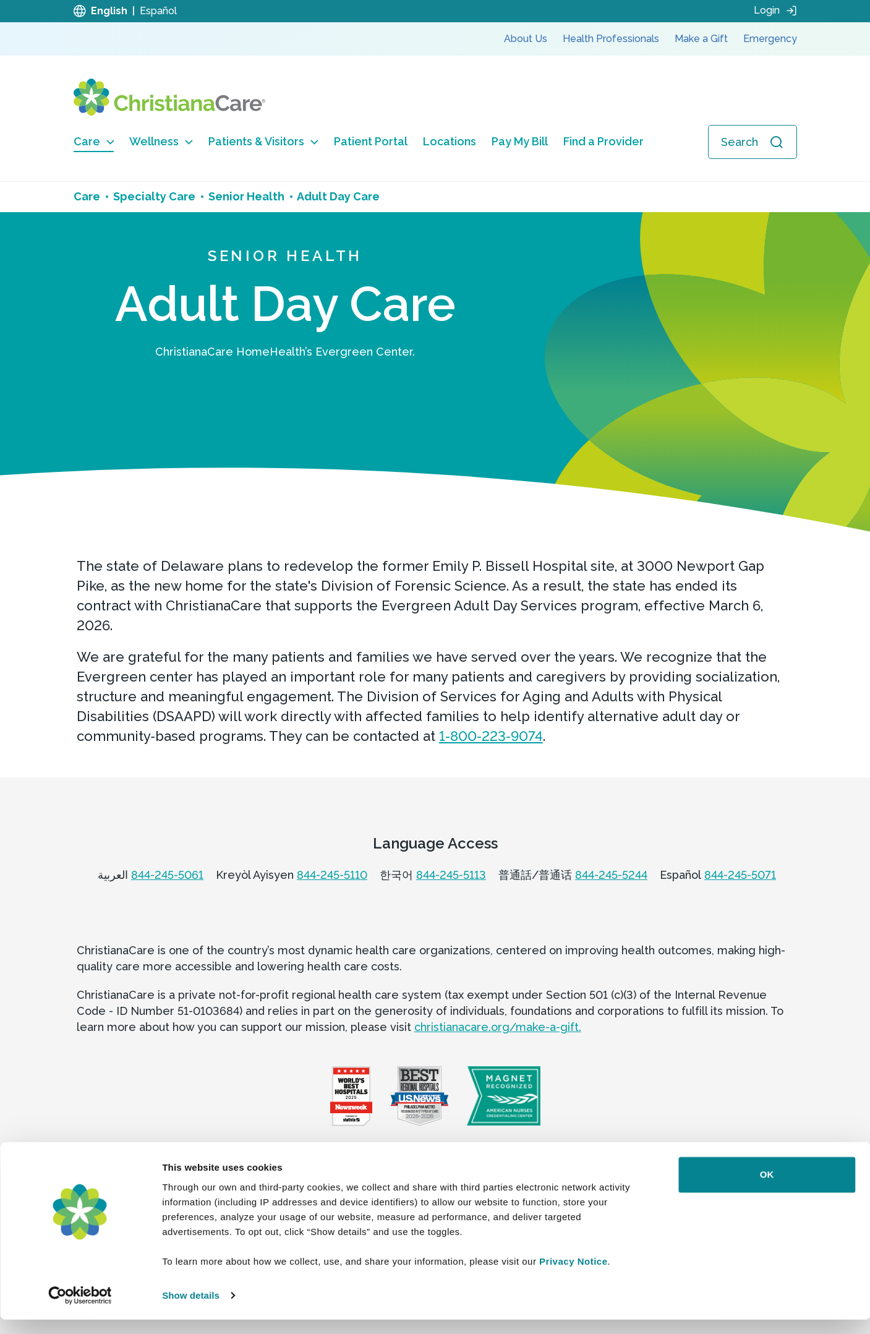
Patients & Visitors (263, 141)
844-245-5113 (451, 874)
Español (158, 11)
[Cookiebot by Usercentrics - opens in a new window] (80, 1310)
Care (94, 141)
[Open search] (752, 142)
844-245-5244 (611, 874)
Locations (449, 141)
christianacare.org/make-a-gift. (497, 1026)
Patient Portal (370, 141)
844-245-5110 (332, 874)
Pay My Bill (520, 141)
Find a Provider (603, 141)
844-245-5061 (167, 874)
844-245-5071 (740, 874)
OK (767, 1189)
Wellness (161, 141)
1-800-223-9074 (491, 736)
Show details (191, 1309)
